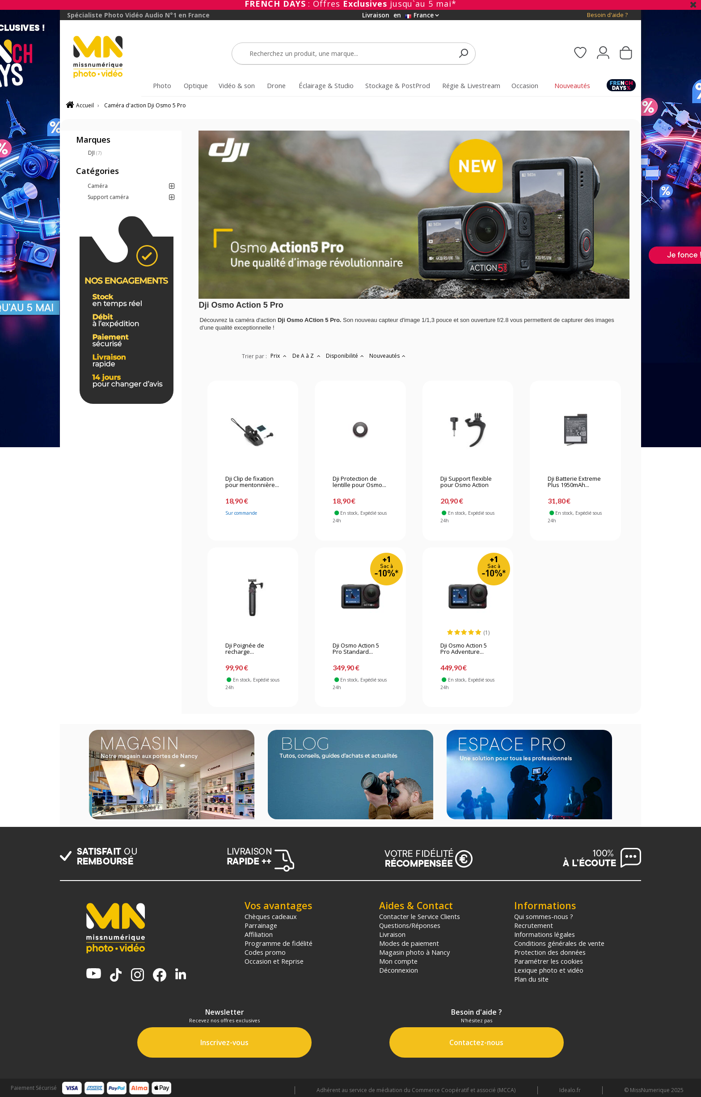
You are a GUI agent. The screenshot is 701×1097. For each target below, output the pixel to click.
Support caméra (108, 197)
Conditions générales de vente (559, 943)
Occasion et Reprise (274, 961)
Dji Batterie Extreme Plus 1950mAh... (574, 482)
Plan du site (531, 978)
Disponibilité (346, 356)
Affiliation (259, 934)
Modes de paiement (409, 943)
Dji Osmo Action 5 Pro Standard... (356, 649)
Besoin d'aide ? (607, 15)
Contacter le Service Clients (419, 916)
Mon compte (398, 961)
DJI (94, 153)
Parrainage (261, 925)
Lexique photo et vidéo (548, 970)
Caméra (98, 186)
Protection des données (550, 952)
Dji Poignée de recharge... (244, 649)
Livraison (392, 934)
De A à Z (307, 356)
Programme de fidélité (278, 943)
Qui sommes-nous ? (543, 916)
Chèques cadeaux (271, 916)
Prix (279, 356)
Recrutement (533, 925)
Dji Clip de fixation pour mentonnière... (252, 482)
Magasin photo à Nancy (414, 952)
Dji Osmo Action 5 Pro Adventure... (463, 649)
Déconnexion (398, 970)
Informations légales (544, 934)
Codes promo (265, 952)
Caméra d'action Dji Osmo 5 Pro (145, 105)
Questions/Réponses (409, 925)
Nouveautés (388, 356)
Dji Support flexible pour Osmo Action (466, 482)
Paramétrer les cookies (548, 961)
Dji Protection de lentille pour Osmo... (359, 482)
